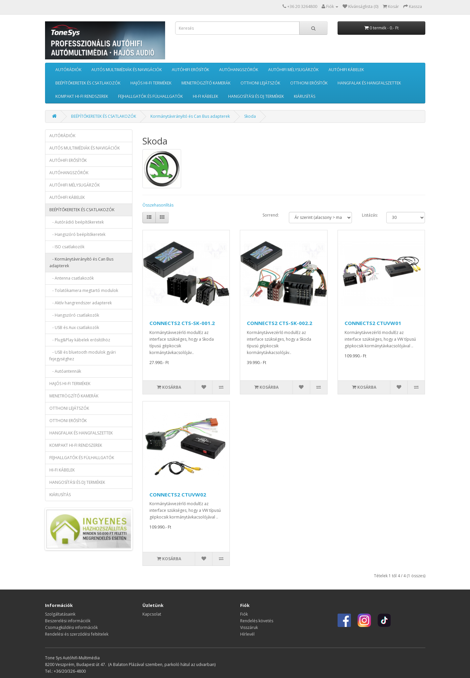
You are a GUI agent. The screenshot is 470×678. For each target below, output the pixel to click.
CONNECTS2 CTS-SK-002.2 (279, 323)
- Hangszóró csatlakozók (74, 315)
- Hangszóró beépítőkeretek (77, 234)
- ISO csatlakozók (66, 247)
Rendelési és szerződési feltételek (76, 634)
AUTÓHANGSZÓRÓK (238, 69)
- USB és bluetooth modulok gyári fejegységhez (82, 355)
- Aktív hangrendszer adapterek (80, 303)
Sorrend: (271, 215)
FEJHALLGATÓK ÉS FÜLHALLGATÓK (150, 96)
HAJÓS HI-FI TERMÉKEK (150, 83)
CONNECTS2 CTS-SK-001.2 (182, 323)
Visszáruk (249, 627)
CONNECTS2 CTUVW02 (177, 494)
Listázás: (370, 215)
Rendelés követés (256, 621)
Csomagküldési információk (71, 627)
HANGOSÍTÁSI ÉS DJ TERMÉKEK (256, 96)
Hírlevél (247, 634)
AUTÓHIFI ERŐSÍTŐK (190, 69)
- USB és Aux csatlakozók (74, 327)
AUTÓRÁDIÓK (68, 69)
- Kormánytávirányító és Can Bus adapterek (81, 262)
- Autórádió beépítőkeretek (76, 222)
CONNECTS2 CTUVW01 (373, 323)
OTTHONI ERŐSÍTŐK (309, 83)
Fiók (244, 614)
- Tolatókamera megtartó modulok (83, 290)
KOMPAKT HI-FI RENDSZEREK (81, 96)
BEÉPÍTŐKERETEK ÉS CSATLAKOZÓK (87, 83)
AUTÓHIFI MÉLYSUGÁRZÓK (293, 69)
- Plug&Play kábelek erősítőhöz (79, 340)
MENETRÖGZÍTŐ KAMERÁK (205, 83)
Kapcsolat (151, 614)
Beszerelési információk (67, 621)
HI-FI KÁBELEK (205, 96)
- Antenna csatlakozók (71, 278)
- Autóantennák (65, 371)
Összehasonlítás (157, 205)
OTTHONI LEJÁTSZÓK (260, 83)
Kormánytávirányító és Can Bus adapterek (190, 116)
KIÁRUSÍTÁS (304, 96)
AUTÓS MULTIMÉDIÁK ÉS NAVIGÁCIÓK (126, 69)
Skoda (250, 116)
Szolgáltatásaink (60, 614)
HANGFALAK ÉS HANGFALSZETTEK (369, 83)
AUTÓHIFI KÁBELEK (346, 69)
